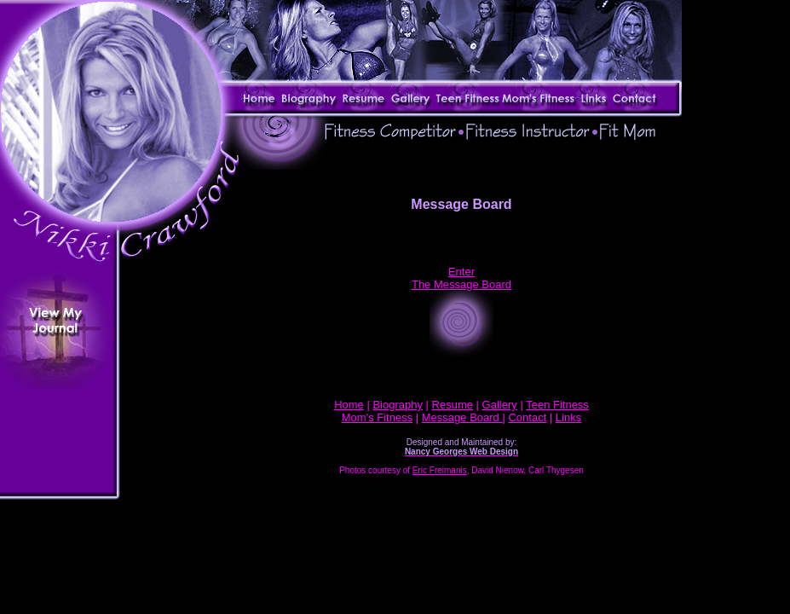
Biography (397, 404)
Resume (452, 404)
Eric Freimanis (439, 470)
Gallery (499, 404)
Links (568, 417)
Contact (527, 417)
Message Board (462, 417)
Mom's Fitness (377, 417)
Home (349, 404)
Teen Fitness (557, 404)
